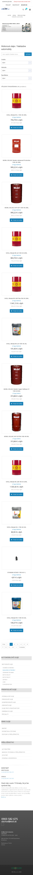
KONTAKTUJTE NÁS (7, 1)
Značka (3, 59)
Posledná (22, 647)
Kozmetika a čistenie (9, 731)
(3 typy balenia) (16, 255)
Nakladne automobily (9, 670)
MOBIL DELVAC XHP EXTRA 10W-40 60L (16, 436)
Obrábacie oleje (7, 711)
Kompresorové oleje (9, 702)
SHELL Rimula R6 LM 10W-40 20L (16, 344)
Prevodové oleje (7, 699)
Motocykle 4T (6, 675)
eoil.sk (9, 15)
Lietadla (5, 679)
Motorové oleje (21, 15)
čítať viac (3, 797)
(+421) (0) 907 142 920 (7, 778)
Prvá (3, 644)
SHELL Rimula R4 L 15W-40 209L (17, 115)
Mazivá (4, 728)
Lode (4, 682)
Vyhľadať (28, 54)
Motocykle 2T (6, 677)
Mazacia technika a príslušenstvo (13, 752)
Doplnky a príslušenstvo (10, 734)
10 (13, 647)
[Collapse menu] (30, 9)
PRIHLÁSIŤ (8, 5)
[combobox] (16, 62)
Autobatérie (6, 749)
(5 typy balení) (17, 393)
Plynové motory (7, 684)
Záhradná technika (8, 672)
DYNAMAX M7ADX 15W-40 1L (16, 572)
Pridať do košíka (16, 127)
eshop (14, 15)
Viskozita (3, 67)
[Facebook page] (2, 824)
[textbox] (13, 54)
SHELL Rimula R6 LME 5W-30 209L (16, 482)
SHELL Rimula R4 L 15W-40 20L (16, 527)
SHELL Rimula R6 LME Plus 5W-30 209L (16, 298)
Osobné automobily (8, 668)
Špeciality (5, 714)
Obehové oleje (6, 705)
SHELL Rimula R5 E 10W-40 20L (16, 618)
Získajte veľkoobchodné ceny (22, 1)
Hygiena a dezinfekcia (9, 758)
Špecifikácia (4, 75)
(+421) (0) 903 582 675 (7, 772)
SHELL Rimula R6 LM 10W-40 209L (16, 253)
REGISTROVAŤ (16, 5)
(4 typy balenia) (16, 117)
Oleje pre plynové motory (11, 708)
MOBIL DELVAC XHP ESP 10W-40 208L (17, 208)
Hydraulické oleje (8, 696)
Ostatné (5, 755)
